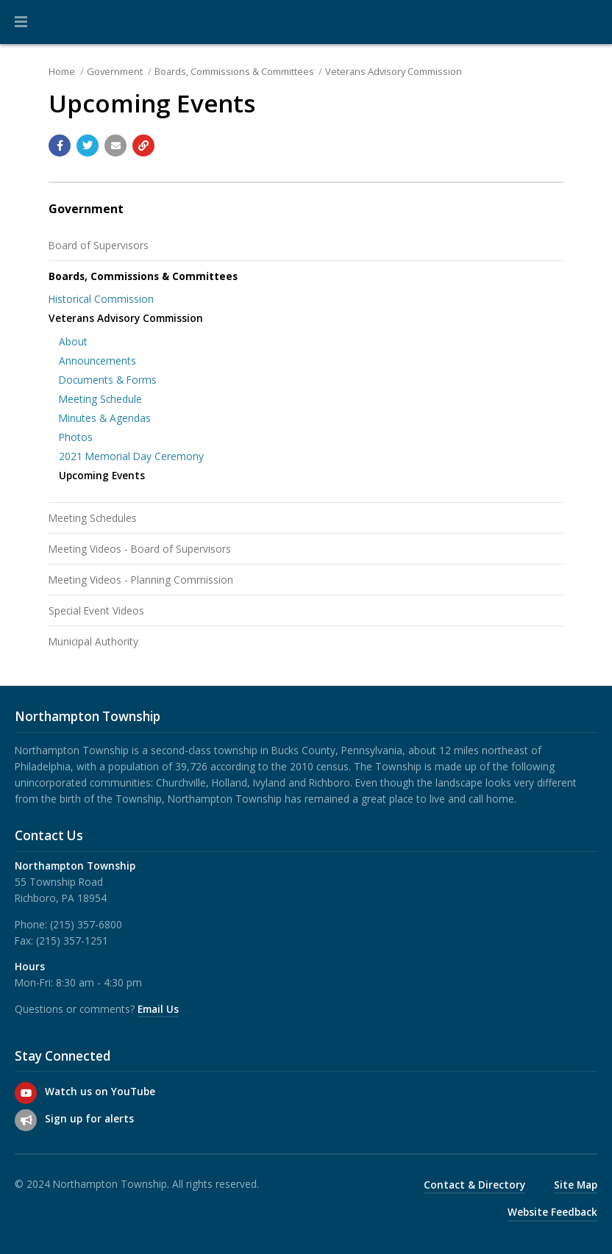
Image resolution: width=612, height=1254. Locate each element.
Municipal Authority (93, 641)
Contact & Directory (474, 1185)
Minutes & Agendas (105, 418)
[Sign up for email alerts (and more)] (26, 1120)
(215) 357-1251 (72, 940)
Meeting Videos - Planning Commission (141, 580)
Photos (76, 437)
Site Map (575, 1185)
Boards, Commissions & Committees (234, 71)
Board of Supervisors (99, 245)
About (73, 341)
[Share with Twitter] (87, 146)
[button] (21, 22)
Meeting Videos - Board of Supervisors (140, 549)
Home (62, 71)
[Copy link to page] (143, 146)
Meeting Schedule (100, 399)
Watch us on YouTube (100, 1091)
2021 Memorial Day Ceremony (131, 456)
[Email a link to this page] (115, 146)
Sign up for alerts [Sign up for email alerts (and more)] (89, 1118)
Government (115, 71)
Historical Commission (101, 299)
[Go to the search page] (588, 22)
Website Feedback (552, 1212)
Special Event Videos (96, 610)
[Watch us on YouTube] (26, 1093)
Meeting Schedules (93, 518)
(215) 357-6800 (86, 924)
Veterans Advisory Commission (393, 71)
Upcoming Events (102, 475)
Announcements (97, 361)
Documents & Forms (108, 380)
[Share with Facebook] (60, 146)
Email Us (158, 1009)
